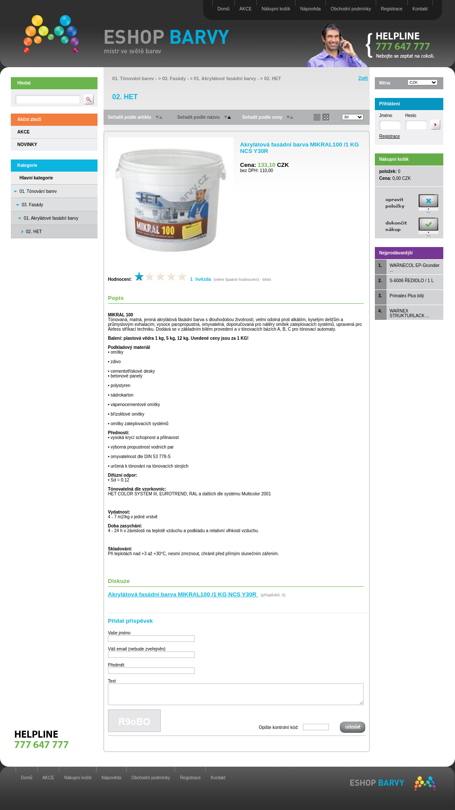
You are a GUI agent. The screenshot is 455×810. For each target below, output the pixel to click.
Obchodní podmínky (351, 9)
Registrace (392, 9)
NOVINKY (27, 144)
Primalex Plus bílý (407, 295)
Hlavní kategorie (36, 178)
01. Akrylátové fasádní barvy (51, 218)
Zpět (363, 78)
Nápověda (310, 9)
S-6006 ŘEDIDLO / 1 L (412, 280)
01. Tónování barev (38, 191)
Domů (224, 9)
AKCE (246, 9)
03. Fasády (32, 204)
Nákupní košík (276, 9)
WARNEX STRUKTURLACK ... (409, 313)
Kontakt (420, 9)
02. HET (272, 78)
